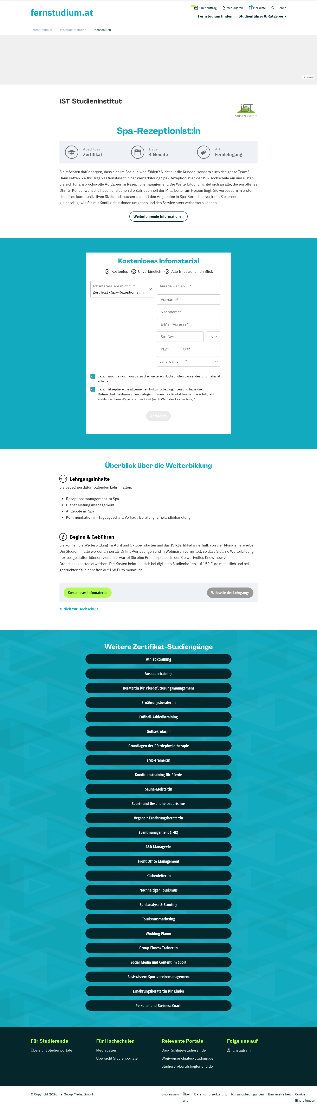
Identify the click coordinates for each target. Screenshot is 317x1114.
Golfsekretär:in (158, 731)
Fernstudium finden (215, 16)
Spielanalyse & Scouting (158, 904)
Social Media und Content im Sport (158, 962)
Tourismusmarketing (158, 919)
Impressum (170, 1094)
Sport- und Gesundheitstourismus (158, 803)
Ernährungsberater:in (159, 702)
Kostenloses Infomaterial (88, 592)
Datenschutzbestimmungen (118, 394)
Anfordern (158, 416)
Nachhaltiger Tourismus (158, 890)
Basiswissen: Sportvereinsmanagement (158, 976)
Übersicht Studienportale (51, 1050)
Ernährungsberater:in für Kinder (158, 991)
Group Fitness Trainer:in (158, 948)
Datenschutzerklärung (210, 1094)
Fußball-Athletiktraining (158, 717)
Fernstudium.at (41, 30)
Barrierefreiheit (279, 1094)
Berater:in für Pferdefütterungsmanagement (158, 688)
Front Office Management (158, 861)
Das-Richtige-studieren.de (184, 1050)
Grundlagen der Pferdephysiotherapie (158, 746)
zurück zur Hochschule (78, 609)
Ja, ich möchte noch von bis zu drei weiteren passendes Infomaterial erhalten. (159, 378)
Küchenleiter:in (159, 875)
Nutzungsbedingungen (165, 389)
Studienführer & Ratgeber (261, 16)
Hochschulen (174, 376)
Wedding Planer (158, 933)
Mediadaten (106, 1050)
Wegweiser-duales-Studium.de (187, 1058)
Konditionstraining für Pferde (158, 774)
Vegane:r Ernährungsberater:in (158, 818)
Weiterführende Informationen (158, 216)
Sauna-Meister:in (158, 789)
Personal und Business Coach (158, 1005)
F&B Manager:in (158, 847)
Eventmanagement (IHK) (158, 832)
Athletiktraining (158, 659)
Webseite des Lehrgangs (230, 592)
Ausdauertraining (158, 673)
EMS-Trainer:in (158, 760)
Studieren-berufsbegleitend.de (187, 1066)
